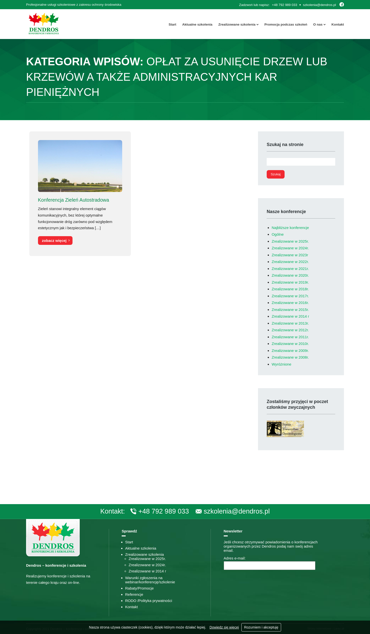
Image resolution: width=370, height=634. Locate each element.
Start (172, 24)
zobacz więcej (54, 240)
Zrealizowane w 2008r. (290, 357)
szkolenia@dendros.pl (319, 5)
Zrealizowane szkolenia (236, 24)
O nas (318, 24)
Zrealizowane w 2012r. (290, 330)
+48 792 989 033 (284, 5)
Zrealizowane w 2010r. (290, 343)
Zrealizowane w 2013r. (290, 323)
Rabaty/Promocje (139, 588)
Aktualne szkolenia (197, 24)
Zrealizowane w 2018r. (290, 289)
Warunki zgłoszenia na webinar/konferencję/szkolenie (150, 580)
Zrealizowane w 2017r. (290, 296)
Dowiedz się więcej (224, 627)
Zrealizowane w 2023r (290, 255)
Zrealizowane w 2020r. (290, 275)
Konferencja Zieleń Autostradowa (73, 199)
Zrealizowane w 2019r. (290, 282)
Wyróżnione (281, 364)
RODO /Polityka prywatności (148, 600)
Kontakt (338, 24)
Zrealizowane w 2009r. (290, 350)
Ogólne (278, 234)
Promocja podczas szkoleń (285, 24)
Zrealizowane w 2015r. (290, 309)
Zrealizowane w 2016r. (290, 302)
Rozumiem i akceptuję (261, 627)
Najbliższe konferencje (290, 227)
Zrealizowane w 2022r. (290, 262)
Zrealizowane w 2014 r (290, 316)
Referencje (134, 594)
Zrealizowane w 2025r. (290, 241)
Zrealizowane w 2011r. (290, 337)
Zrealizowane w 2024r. (290, 248)
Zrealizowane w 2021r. (290, 268)
